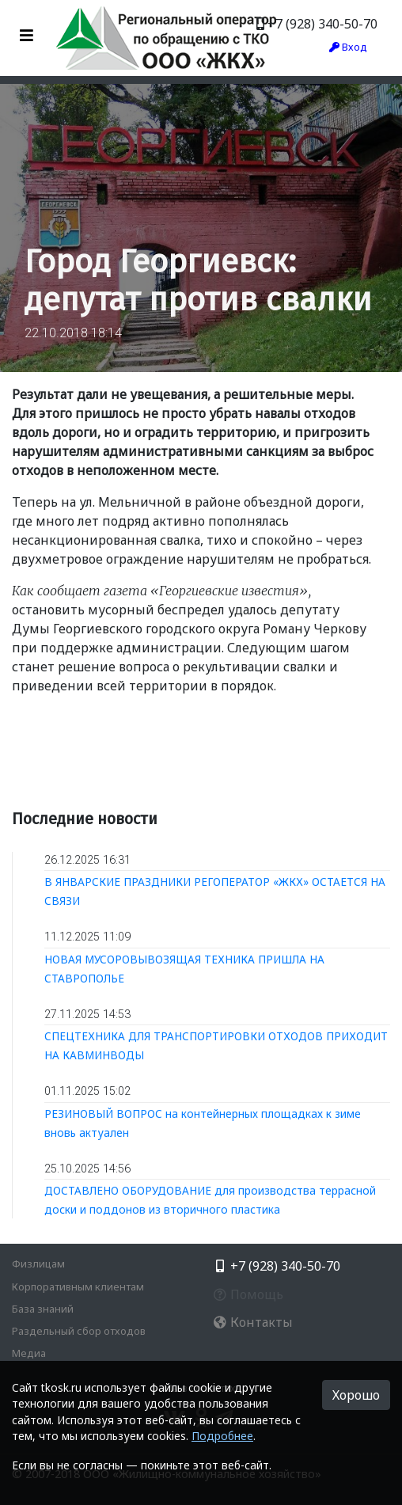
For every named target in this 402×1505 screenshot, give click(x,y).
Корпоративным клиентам (78, 1286)
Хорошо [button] (356, 1395)
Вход (348, 47)
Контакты (253, 1322)
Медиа (29, 1353)
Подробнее (222, 1435)
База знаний (43, 1309)
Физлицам (38, 1263)
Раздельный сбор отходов (79, 1331)
